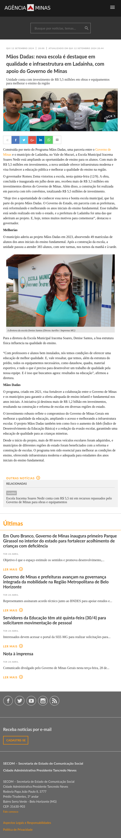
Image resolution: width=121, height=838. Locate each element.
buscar (86, 28)
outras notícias (23, 478)
